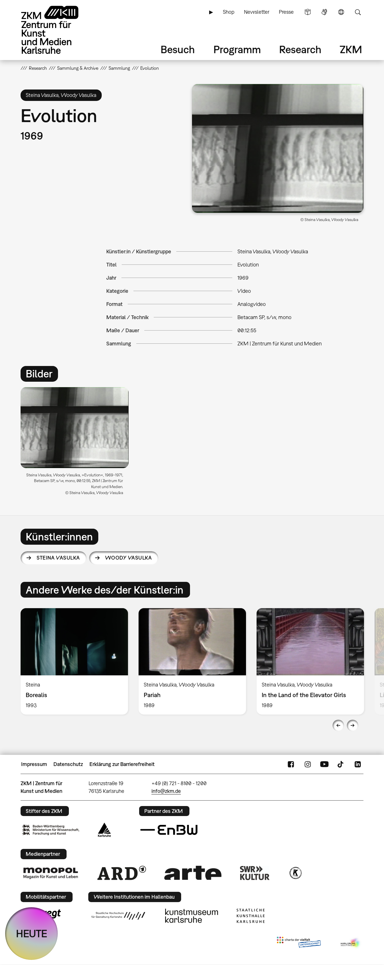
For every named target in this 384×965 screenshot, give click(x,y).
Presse (286, 12)
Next (352, 725)
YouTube (324, 764)
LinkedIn (357, 764)
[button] (277, 148)
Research (300, 49)
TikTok (341, 764)
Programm (237, 49)
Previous (338, 725)
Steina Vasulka (58, 558)
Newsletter (256, 12)
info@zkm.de (166, 791)
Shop (228, 12)
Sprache (341, 12)
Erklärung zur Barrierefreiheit (122, 764)
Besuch (178, 49)
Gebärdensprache (324, 12)
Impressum (34, 764)
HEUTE (31, 933)
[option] (77, 443)
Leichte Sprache (307, 12)
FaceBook (291, 764)
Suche (357, 12)
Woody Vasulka (128, 558)
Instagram (307, 764)
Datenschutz (68, 764)
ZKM (351, 49)
